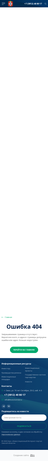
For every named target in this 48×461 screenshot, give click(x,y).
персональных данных (11, 434)
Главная (8, 317)
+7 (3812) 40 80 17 (33, 3)
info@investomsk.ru (13, 399)
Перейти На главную (24, 350)
